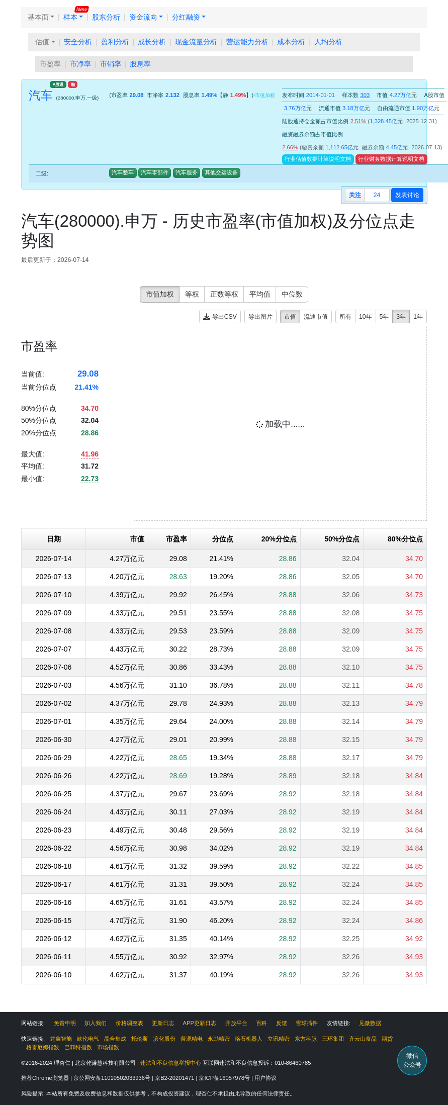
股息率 (140, 64)
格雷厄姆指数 (42, 1047)
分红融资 (186, 17)
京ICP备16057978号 (225, 1078)
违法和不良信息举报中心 (170, 1063)
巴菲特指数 (78, 1047)
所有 (345, 316)
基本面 (38, 17)
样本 (70, 17)
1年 (418, 316)
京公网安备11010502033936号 (112, 1078)
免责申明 (65, 1023)
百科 (261, 1023)
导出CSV (220, 317)
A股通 (57, 84)
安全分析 (78, 42)
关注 (355, 195)
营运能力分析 (247, 42)
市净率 (80, 64)
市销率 (110, 64)
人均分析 (328, 42)
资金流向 (143, 17)
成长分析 (152, 42)
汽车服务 (186, 172)
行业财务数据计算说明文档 (391, 159)
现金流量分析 (196, 42)
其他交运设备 (221, 172)
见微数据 (370, 1023)
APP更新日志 (199, 1023)
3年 (401, 316)
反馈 (281, 1023)
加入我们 (95, 1023)
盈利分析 (115, 42)
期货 (387, 1039)
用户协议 (265, 1078)
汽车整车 (123, 172)
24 (377, 195)
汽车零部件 (154, 172)
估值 (42, 42)
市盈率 (50, 64)
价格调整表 (129, 1023)
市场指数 (108, 1047)
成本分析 (291, 42)
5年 (384, 316)
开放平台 (236, 1023)
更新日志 (163, 1023)
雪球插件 (307, 1023)
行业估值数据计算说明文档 (318, 159)
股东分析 (106, 17)
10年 (365, 316)
